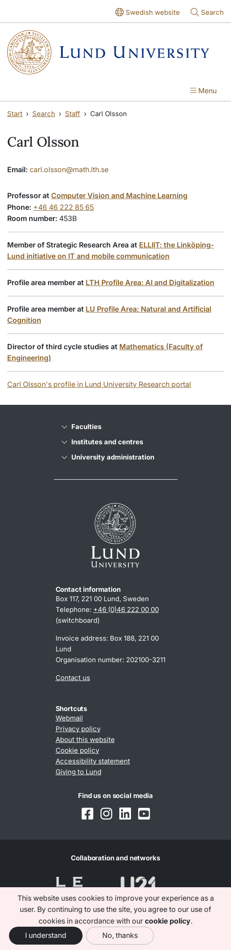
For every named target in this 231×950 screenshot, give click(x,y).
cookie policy (168, 920)
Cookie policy (77, 750)
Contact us (73, 677)
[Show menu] (203, 91)
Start (14, 113)
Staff (72, 113)
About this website (85, 739)
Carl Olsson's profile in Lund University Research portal (99, 384)
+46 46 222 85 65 (63, 207)
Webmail (69, 718)
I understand (45, 935)
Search (43, 113)
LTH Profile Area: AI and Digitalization (150, 282)
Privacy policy (78, 728)
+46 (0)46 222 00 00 (126, 609)
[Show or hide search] (207, 13)
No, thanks (120, 935)
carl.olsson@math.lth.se (69, 169)
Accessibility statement (93, 761)
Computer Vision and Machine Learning (119, 195)
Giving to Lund (78, 772)
